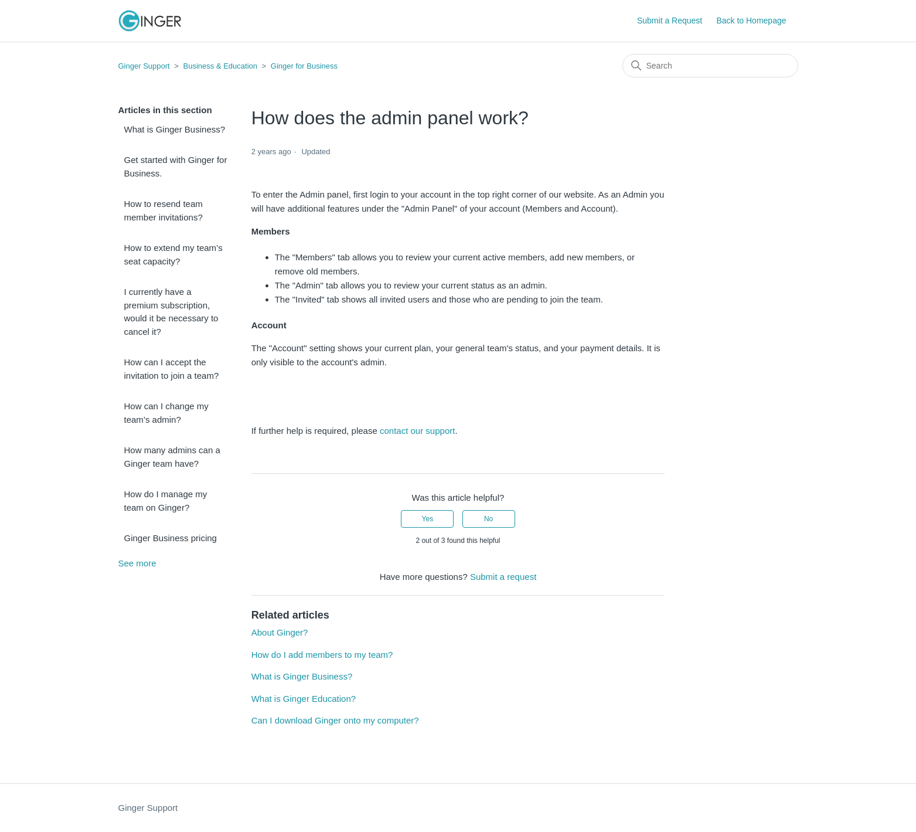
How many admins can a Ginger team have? (172, 456)
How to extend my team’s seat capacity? (173, 254)
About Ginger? (279, 632)
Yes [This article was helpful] (428, 519)
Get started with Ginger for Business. (175, 166)
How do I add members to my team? (322, 655)
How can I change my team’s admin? (166, 413)
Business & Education (220, 66)
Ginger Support (144, 66)
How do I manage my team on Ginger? (165, 500)
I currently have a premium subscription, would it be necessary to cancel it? (171, 312)
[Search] (710, 65)
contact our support (417, 431)
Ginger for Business (304, 66)
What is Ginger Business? (175, 129)
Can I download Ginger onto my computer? (335, 720)
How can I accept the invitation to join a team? (171, 369)
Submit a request (503, 577)
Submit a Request (669, 20)
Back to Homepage (751, 20)
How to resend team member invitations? (163, 210)
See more (137, 563)
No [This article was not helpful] (488, 519)
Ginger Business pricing (170, 538)
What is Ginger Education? (303, 699)
